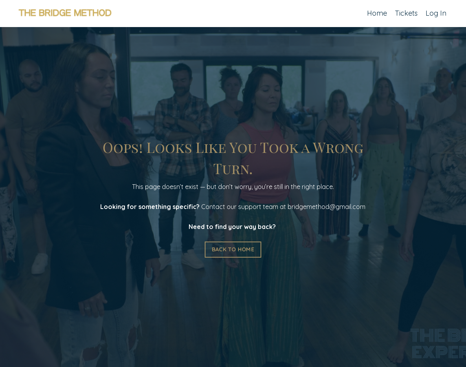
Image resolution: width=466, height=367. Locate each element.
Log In (436, 13)
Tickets (406, 13)
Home (377, 13)
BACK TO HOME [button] (233, 249)
